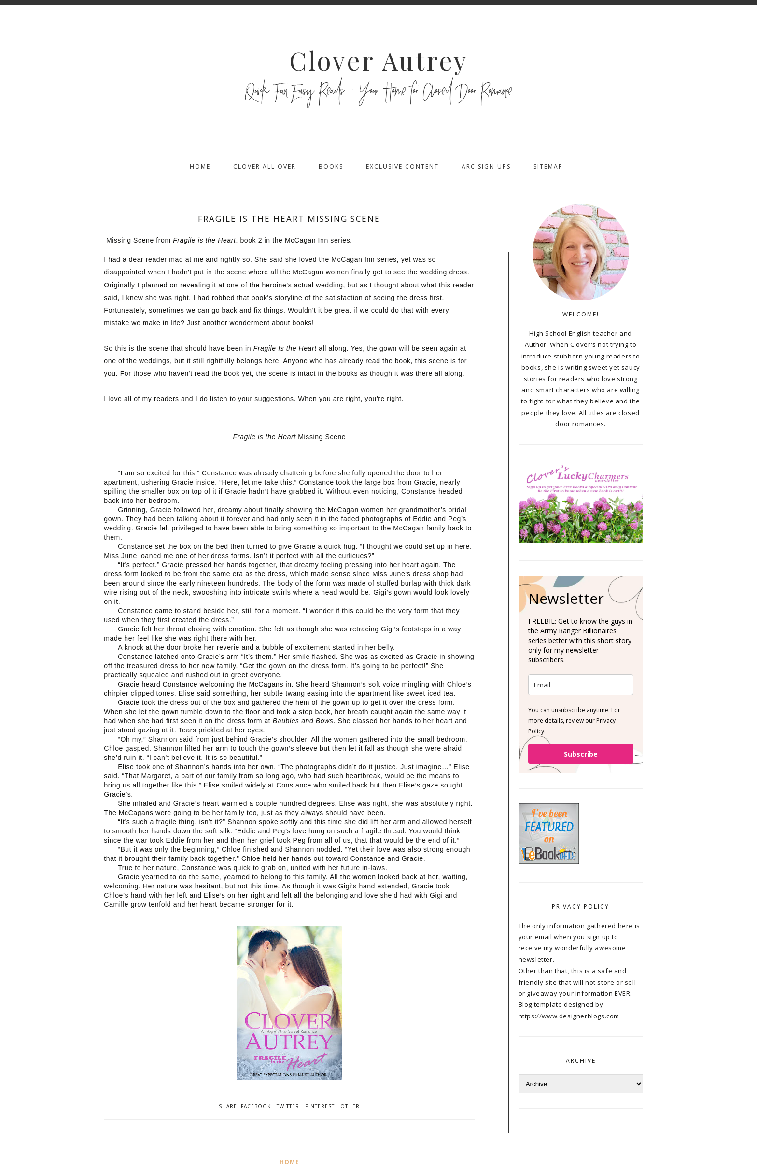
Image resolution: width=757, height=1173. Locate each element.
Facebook (256, 1106)
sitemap (548, 166)
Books (331, 166)
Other (350, 1106)
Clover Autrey (378, 60)
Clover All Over (264, 166)
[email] (580, 684)
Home (200, 166)
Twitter (288, 1106)
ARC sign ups (486, 166)
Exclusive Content (402, 166)
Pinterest (320, 1106)
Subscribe (581, 753)
